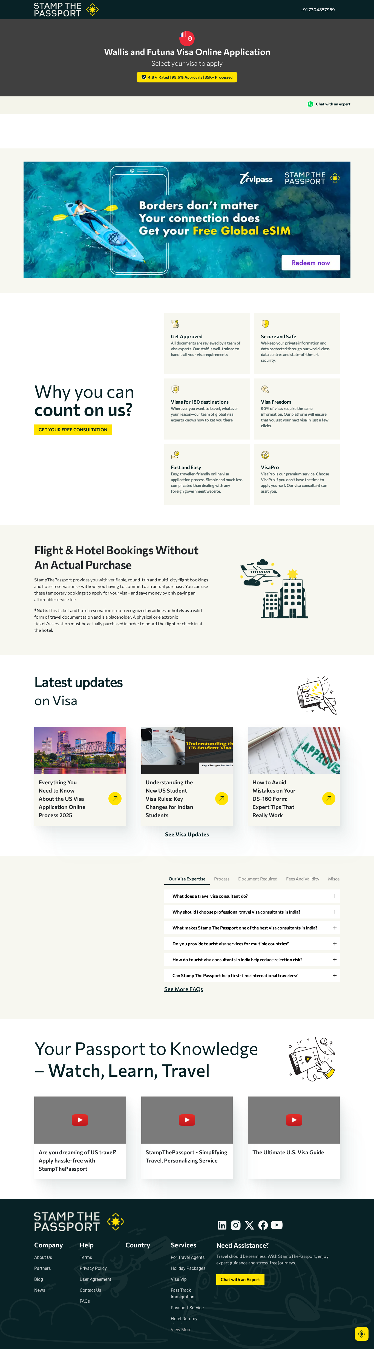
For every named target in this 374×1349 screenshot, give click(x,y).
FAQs (85, 1301)
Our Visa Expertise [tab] (187, 878)
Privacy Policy (93, 1268)
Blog (38, 1279)
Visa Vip (179, 1279)
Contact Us (90, 1290)
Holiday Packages (188, 1268)
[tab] (252, 896)
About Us (43, 1257)
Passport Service (187, 1307)
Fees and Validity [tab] (302, 878)
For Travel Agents (188, 1257)
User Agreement (95, 1279)
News (39, 1290)
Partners (42, 1268)
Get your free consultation (73, 429)
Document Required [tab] (257, 878)
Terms (86, 1257)
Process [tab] (221, 878)
